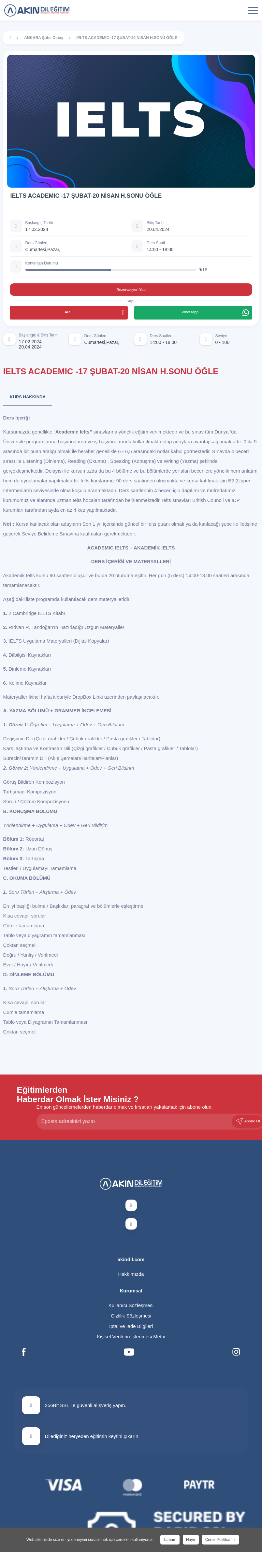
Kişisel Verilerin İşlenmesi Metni (131, 1336)
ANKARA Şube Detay (43, 38)
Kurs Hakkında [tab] (28, 396)
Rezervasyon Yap (131, 290)
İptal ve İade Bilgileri (131, 1326)
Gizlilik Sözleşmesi (131, 1315)
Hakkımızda (131, 1274)
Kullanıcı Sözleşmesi (131, 1305)
